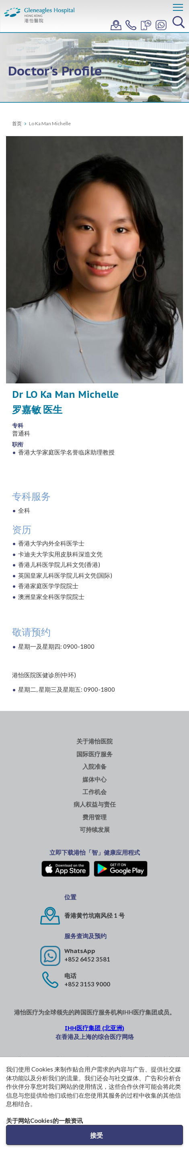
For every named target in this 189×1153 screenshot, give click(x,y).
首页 (17, 123)
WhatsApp (79, 951)
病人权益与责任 (95, 804)
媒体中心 (94, 779)
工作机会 (94, 792)
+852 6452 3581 (87, 959)
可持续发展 (95, 829)
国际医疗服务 (94, 754)
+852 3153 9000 (87, 984)
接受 (96, 1135)
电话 (70, 976)
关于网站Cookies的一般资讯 (44, 1120)
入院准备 (94, 766)
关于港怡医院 (94, 741)
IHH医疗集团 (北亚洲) (94, 1028)
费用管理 (94, 817)
